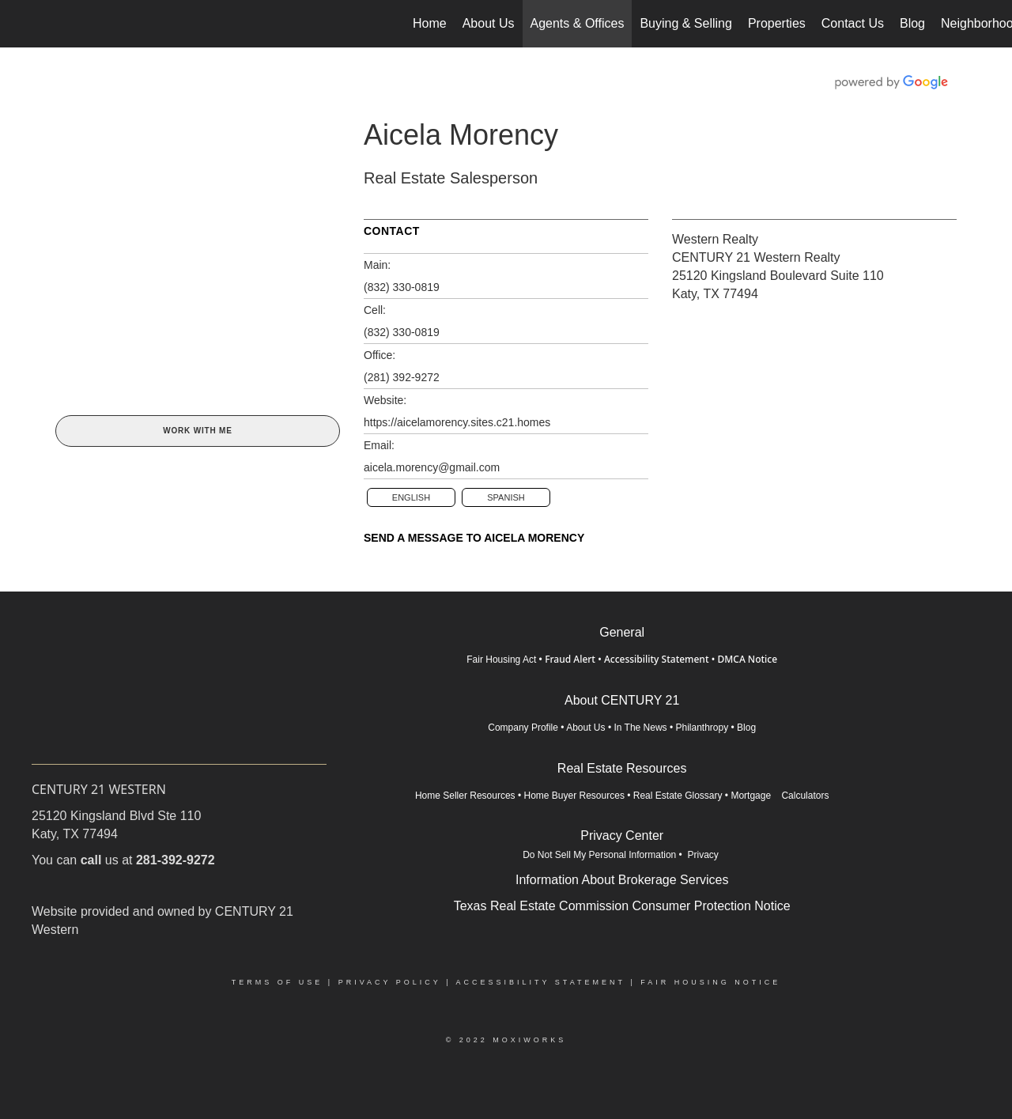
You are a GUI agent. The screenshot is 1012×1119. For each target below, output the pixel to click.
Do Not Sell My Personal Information (599, 854)
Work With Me (197, 430)
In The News (640, 727)
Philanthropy (701, 727)
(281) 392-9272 (402, 377)
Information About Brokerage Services (621, 880)
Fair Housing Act (501, 659)
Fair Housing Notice (710, 982)
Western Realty (715, 239)
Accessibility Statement (656, 659)
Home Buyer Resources (574, 795)
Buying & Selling (686, 23)
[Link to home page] (20, 23)
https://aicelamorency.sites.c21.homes (457, 422)
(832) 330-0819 (402, 287)
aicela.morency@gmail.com (432, 467)
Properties (777, 23)
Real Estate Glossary (678, 795)
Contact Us (852, 23)
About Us (489, 23)
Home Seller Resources (465, 795)
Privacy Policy (389, 982)
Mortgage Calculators (780, 795)
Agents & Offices (578, 23)
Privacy (704, 854)
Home (430, 23)
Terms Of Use (277, 982)
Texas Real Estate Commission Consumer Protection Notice (622, 906)
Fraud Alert (570, 659)
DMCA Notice (747, 659)
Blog (912, 23)
